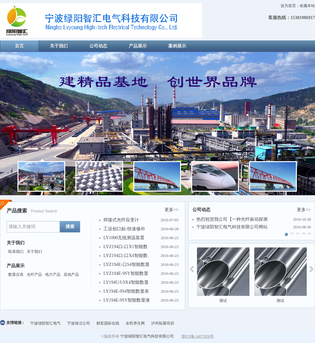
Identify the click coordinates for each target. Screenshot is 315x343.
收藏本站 (307, 6)
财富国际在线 (107, 323)
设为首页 (288, 6)
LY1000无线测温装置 (123, 237)
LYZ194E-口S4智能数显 (126, 264)
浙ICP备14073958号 (197, 336)
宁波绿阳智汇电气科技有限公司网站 (232, 227)
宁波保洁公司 (78, 323)
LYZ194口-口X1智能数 (125, 246)
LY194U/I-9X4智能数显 (126, 282)
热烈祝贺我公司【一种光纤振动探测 (232, 219)
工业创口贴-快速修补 (124, 228)
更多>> (171, 209)
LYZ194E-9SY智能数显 (125, 273)
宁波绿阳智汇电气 (45, 323)
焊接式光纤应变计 (121, 220)
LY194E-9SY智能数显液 (126, 300)
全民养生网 (135, 323)
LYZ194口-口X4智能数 (125, 255)
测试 (223, 300)
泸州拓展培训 (162, 323)
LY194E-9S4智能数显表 (126, 291)
